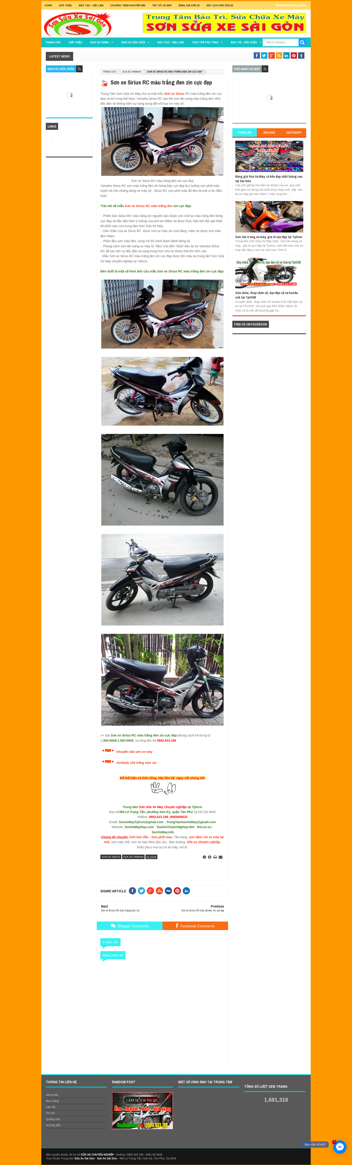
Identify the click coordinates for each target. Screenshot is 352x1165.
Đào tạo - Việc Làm (91, 5)
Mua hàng (52, 1101)
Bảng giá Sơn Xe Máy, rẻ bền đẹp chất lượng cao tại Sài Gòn (269, 178)
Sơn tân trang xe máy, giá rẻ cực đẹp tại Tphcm (268, 236)
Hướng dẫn (53, 1125)
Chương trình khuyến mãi (127, 5)
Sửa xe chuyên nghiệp (203, 842)
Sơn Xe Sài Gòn (107, 1158)
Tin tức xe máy (162, 5)
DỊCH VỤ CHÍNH (99, 42)
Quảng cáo (53, 1119)
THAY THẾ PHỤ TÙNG (205, 42)
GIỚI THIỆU (65, 5)
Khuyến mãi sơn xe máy (134, 752)
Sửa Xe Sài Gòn (85, 1158)
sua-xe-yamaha (132, 72)
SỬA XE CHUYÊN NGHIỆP (97, 1154)
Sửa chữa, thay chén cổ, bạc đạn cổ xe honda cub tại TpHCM (266, 295)
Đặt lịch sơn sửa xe (220, 5)
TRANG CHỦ (53, 42)
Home (48, 5)
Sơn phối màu (161, 837)
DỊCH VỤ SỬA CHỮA (133, 42)
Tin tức (50, 1113)
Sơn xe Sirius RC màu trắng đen (149, 206)
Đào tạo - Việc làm (171, 42)
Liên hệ (50, 1107)
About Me (52, 1094)
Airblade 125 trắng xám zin (136, 763)
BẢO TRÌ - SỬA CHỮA (244, 42)
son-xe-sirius (110, 857)
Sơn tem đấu (139, 837)
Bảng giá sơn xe (189, 5)
